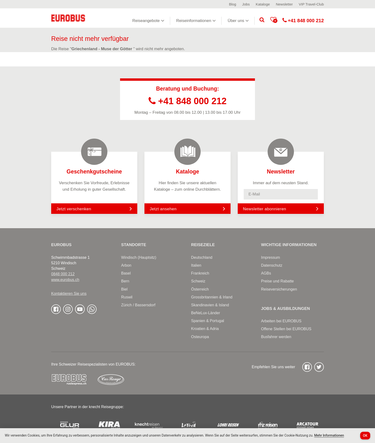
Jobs (246, 4)
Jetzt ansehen (187, 208)
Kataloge (263, 4)
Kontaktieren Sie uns (69, 294)
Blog (232, 4)
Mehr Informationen (329, 435)
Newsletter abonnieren (264, 209)
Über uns (238, 20)
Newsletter (284, 4)
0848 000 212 (63, 274)
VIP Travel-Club (311, 4)
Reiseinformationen (196, 20)
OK (365, 436)
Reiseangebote (148, 20)
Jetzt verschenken (94, 208)
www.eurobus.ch (65, 280)
